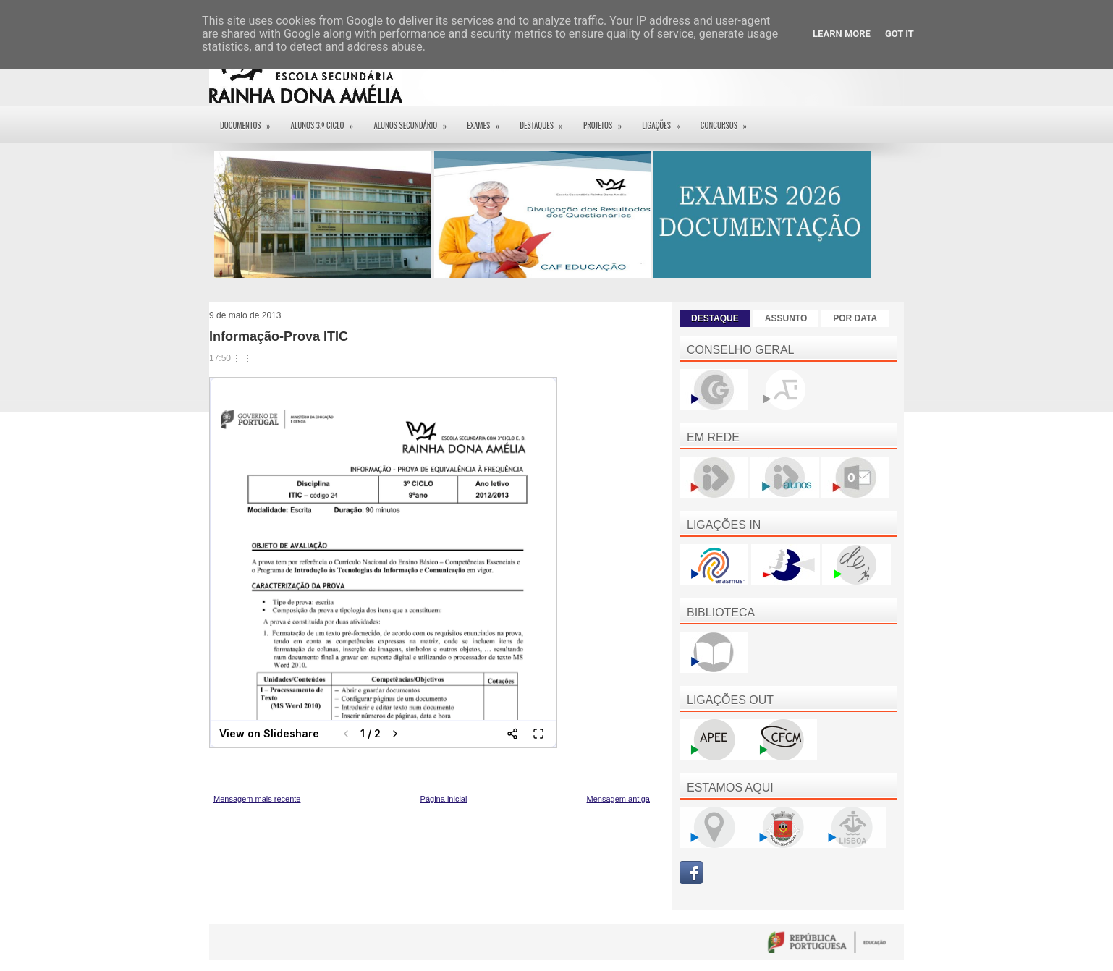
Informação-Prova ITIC (278, 336)
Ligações (666, 120)
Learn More (842, 33)
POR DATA (855, 318)
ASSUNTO (786, 318)
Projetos (607, 120)
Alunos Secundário (414, 120)
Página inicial (443, 798)
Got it (899, 33)
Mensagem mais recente (256, 798)
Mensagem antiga (618, 798)
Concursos (728, 120)
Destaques (546, 120)
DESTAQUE (715, 318)
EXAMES (488, 120)
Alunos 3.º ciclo (327, 120)
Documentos (250, 120)
